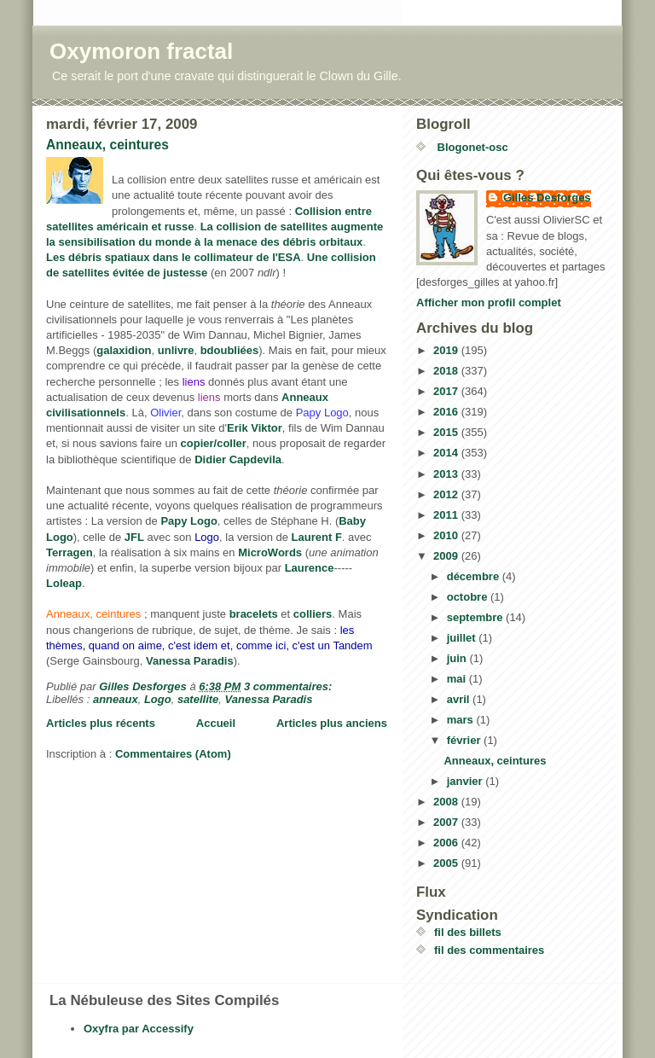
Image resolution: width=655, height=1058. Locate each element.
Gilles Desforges (547, 197)
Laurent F (317, 537)
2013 (447, 474)
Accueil (215, 723)
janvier (466, 781)
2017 (447, 391)
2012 (447, 494)
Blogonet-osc (471, 147)
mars (462, 719)
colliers (313, 613)
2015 (447, 432)
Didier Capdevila (237, 459)
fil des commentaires (489, 950)
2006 (447, 842)
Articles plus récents (100, 723)
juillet (463, 637)
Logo (157, 699)
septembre (476, 617)
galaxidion (123, 350)
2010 (447, 535)
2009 (447, 555)
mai (458, 678)
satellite (197, 699)
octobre (468, 596)
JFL (134, 537)
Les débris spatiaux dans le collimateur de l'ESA (173, 257)
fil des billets (467, 932)
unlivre (176, 350)
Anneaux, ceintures (107, 144)
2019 (447, 350)
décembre (474, 576)
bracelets (253, 613)
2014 (447, 452)
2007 (447, 822)
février (465, 740)
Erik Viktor (254, 427)
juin (458, 658)
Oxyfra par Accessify (139, 1028)
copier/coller (213, 443)
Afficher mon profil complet (488, 302)
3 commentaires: (289, 686)
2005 (447, 863)
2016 (447, 411)
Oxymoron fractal (141, 51)
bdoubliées (229, 350)
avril (459, 699)
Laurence (309, 567)
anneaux (115, 699)
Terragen (69, 552)
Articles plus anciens (331, 723)
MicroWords (270, 552)
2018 (447, 370)
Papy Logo (188, 520)
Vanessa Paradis (190, 660)
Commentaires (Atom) (173, 753)
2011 (447, 515)
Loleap (64, 583)
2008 (447, 801)
